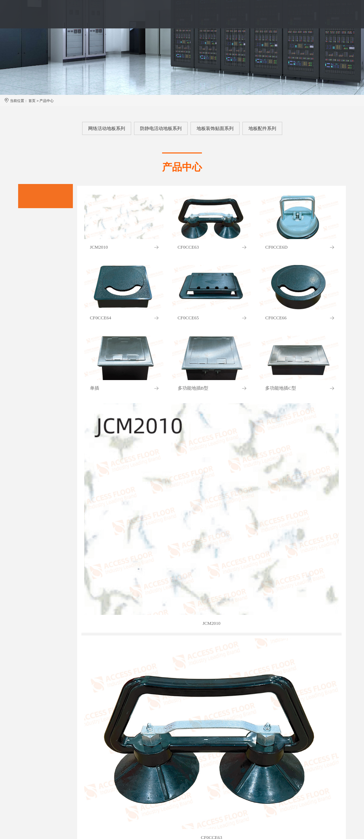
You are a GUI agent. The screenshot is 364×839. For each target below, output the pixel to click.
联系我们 (305, 14)
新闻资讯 (234, 14)
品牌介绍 (101, 14)
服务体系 (168, 14)
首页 (72, 14)
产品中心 (134, 14)
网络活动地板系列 (106, 128)
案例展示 (201, 14)
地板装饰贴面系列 (215, 128)
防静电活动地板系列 (161, 128)
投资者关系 (270, 14)
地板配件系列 (262, 128)
